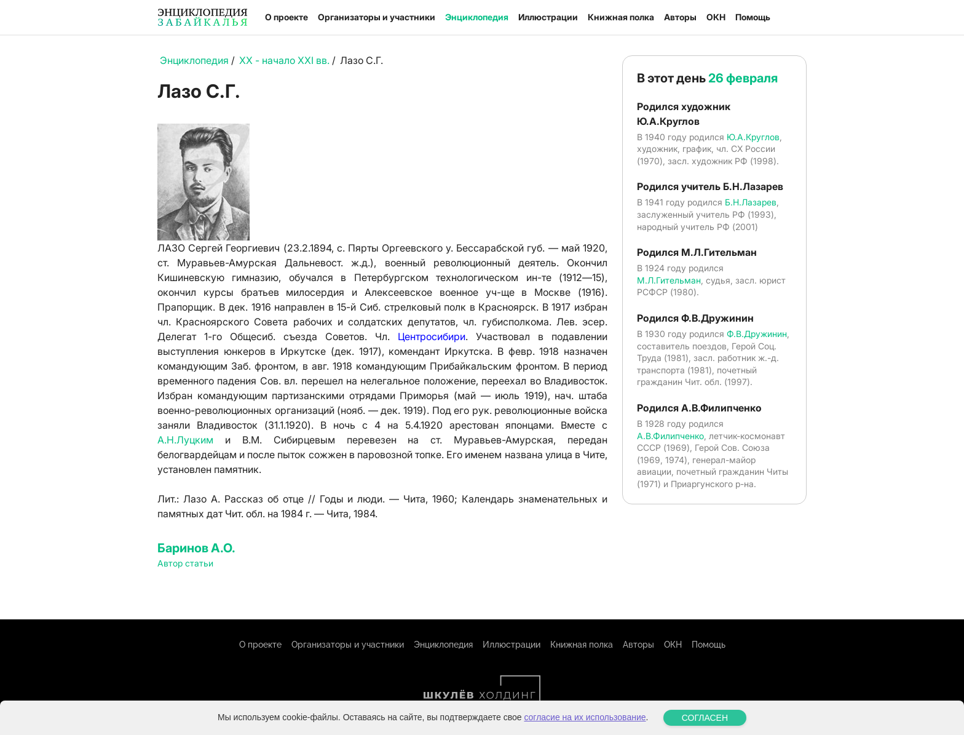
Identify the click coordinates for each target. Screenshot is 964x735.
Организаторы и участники (376, 17)
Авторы (680, 17)
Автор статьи (185, 563)
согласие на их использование (585, 717)
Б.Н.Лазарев (750, 202)
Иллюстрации (548, 17)
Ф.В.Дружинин (757, 333)
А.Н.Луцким (185, 440)
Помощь (752, 17)
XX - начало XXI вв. (284, 60)
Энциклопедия (476, 17)
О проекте (286, 17)
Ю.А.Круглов (753, 137)
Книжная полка (621, 17)
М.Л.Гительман (669, 280)
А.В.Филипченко (670, 436)
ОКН (715, 17)
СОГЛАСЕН (705, 718)
